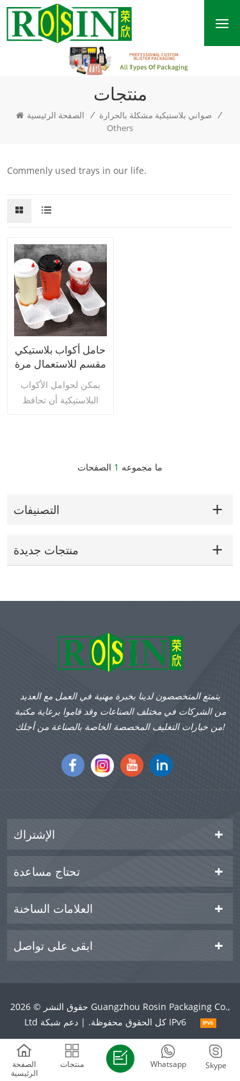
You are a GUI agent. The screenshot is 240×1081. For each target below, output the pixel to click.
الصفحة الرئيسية (50, 115)
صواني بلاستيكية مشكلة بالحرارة (155, 115)
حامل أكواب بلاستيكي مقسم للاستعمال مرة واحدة (60, 357)
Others (120, 128)
